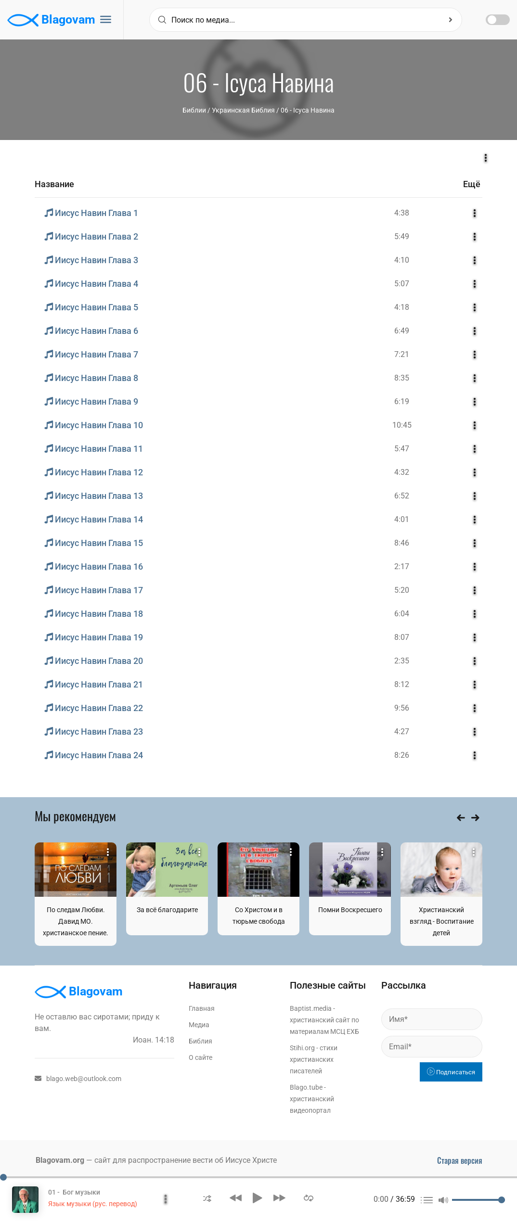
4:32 (401, 472)
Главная (202, 1008)
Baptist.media (311, 1008)
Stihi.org (302, 1048)
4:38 (401, 212)
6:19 (401, 401)
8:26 (401, 755)
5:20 (401, 590)
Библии (194, 110)
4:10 (401, 260)
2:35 (401, 660)
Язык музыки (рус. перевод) (92, 1204)
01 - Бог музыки (74, 1192)
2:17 (401, 566)
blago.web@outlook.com (78, 1078)
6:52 (401, 495)
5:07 (401, 283)
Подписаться (451, 1072)
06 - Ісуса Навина (308, 110)
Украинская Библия (243, 110)
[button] (207, 1197)
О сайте (200, 1057)
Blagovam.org (60, 1160)
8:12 (401, 684)
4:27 (401, 731)
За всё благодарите (167, 910)
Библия (200, 1041)
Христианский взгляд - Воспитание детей (442, 921)
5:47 (401, 448)
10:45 (402, 425)
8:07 (401, 637)
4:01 (401, 519)
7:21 (401, 354)
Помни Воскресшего (350, 910)
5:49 (401, 236)
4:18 (401, 307)
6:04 (401, 613)
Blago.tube (306, 1087)
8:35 (401, 377)
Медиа (199, 1025)
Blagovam (51, 20)
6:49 (401, 330)
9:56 (401, 708)
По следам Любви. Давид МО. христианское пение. (75, 921)
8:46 (401, 542)
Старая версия (459, 1160)
